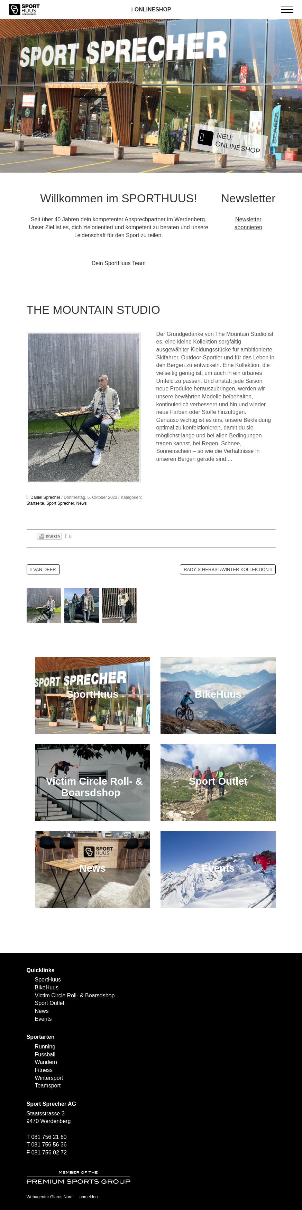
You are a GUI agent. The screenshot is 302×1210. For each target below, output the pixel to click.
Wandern (46, 1062)
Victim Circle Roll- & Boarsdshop (75, 995)
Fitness (44, 1070)
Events (43, 1019)
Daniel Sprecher (45, 497)
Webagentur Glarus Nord (50, 1196)
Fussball (45, 1054)
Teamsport (48, 1085)
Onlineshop (151, 9)
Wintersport (49, 1078)
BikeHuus (46, 987)
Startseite (35, 503)
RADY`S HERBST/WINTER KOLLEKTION (226, 569)
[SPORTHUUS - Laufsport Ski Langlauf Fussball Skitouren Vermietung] (24, 9)
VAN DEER (44, 569)
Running (45, 1046)
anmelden (89, 1196)
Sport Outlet (49, 1003)
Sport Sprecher (60, 503)
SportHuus (48, 979)
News (81, 503)
